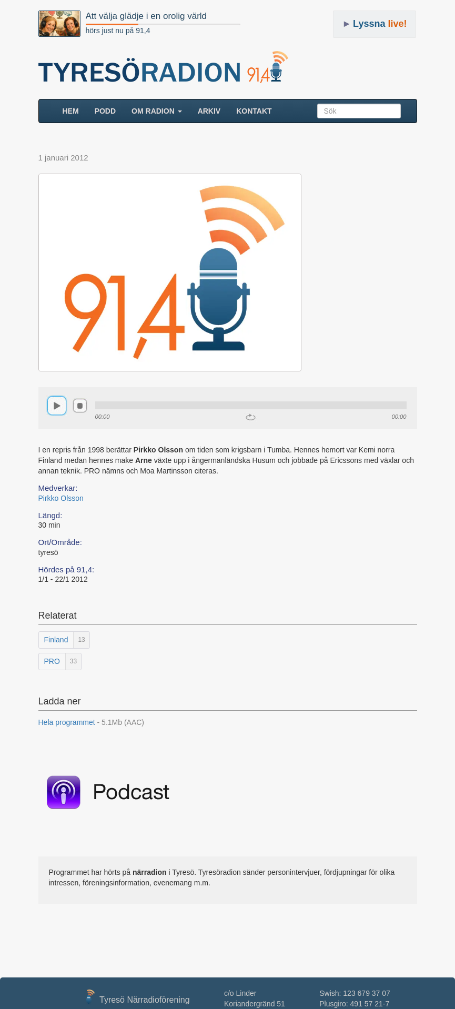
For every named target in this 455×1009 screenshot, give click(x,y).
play (56, 405)
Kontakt (253, 111)
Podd (105, 111)
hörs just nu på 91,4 (118, 30)
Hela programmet (91, 722)
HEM (75, 110)
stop (80, 405)
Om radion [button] (157, 111)
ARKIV (209, 111)
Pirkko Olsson (61, 498)
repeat (250, 417)
